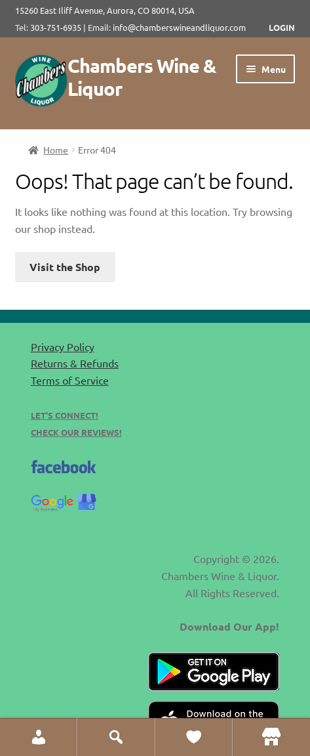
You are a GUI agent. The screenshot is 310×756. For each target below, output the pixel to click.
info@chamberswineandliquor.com (179, 27)
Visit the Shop (64, 267)
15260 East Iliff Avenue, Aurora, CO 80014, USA (109, 10)
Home (55, 150)
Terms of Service (70, 380)
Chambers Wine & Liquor (142, 77)
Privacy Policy (62, 346)
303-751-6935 (55, 27)
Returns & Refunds (75, 362)
